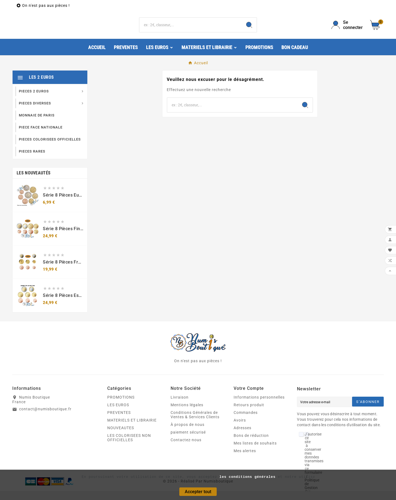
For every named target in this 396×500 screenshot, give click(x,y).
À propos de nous (187, 433)
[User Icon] (347, 29)
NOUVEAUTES (120, 437)
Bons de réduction (251, 444)
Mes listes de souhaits (255, 452)
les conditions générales (247, 477)
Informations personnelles (259, 406)
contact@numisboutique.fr (45, 418)
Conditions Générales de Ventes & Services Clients (195, 423)
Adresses (242, 437)
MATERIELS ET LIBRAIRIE (132, 429)
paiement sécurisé (188, 441)
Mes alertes (245, 460)
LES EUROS (118, 414)
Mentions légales (187, 414)
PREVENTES (119, 421)
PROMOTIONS (121, 406)
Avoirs (240, 429)
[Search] (249, 30)
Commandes (246, 421)
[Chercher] (190, 29)
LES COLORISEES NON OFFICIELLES (129, 446)
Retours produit (249, 414)
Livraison (180, 406)
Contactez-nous (186, 449)
